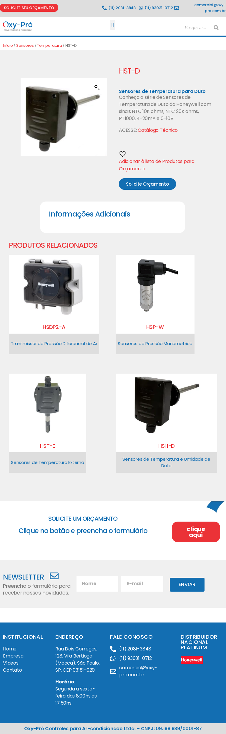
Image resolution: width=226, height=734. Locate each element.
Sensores (25, 45)
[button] (112, 25)
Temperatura (49, 45)
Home (9, 648)
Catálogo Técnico (158, 130)
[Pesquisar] (216, 26)
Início (8, 45)
